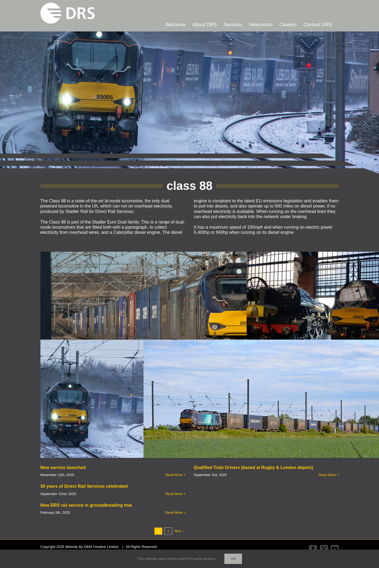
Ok (233, 559)
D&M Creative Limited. (101, 547)
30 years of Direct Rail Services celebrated (84, 486)
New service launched (63, 467)
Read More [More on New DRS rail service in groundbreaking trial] (174, 512)
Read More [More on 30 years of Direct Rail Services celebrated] (174, 494)
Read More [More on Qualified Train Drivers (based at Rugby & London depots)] (327, 475)
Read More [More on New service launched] (174, 475)
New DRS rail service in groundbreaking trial (86, 505)
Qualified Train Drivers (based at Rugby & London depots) (253, 467)
